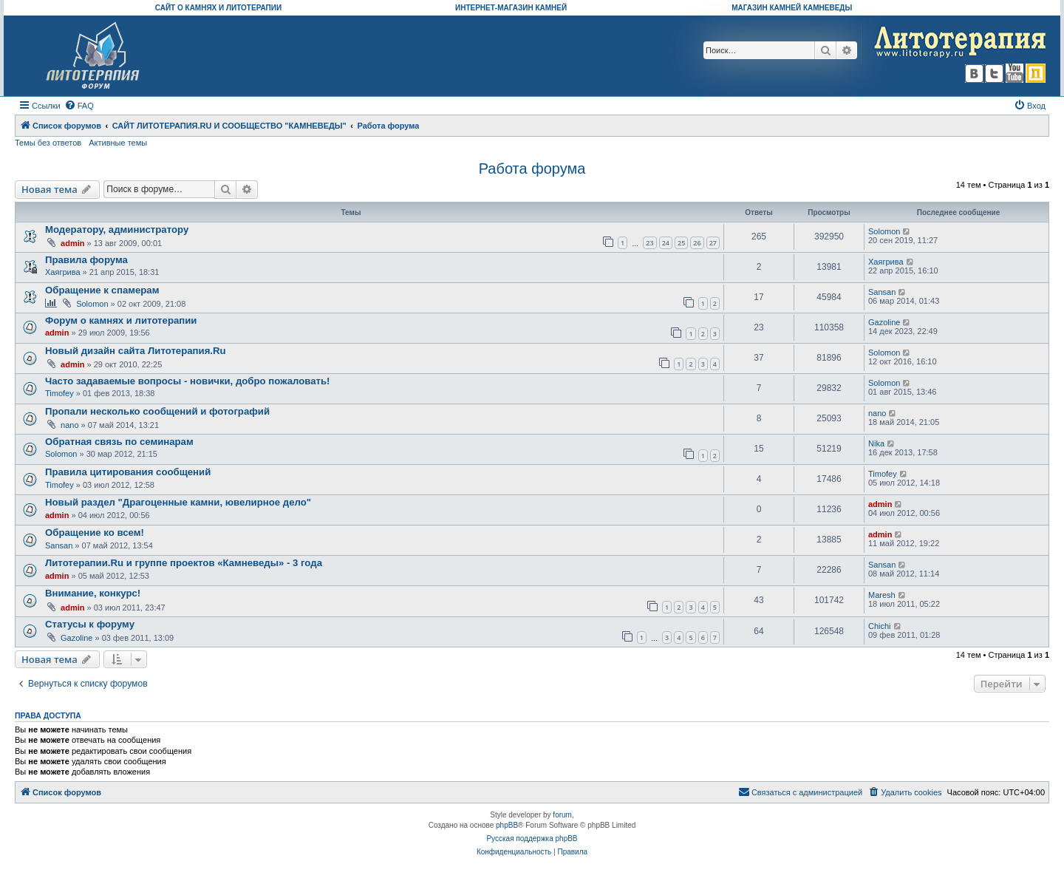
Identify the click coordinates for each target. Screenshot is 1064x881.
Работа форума (532, 168)
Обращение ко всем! (94, 532)
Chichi (879, 626)
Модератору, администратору (116, 229)
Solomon (884, 231)
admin (72, 243)
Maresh (882, 595)
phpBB (507, 825)
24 (665, 243)
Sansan (882, 292)
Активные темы (118, 142)
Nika (876, 443)
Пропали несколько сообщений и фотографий (157, 411)
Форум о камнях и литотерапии (121, 320)
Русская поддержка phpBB (531, 838)
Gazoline (884, 322)
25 (681, 243)
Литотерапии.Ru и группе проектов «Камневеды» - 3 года (183, 562)
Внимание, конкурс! (92, 593)
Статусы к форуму (89, 624)
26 (696, 243)
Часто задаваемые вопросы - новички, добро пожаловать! (187, 381)
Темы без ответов (48, 142)
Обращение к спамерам (102, 290)
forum (562, 815)
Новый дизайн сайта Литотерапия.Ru (135, 350)
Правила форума (86, 259)
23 (649, 243)
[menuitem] (79, 106)
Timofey (59, 393)
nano (69, 425)
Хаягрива (63, 272)
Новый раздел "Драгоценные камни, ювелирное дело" (178, 502)
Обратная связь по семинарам (119, 441)
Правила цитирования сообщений (128, 471)
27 (713, 243)
